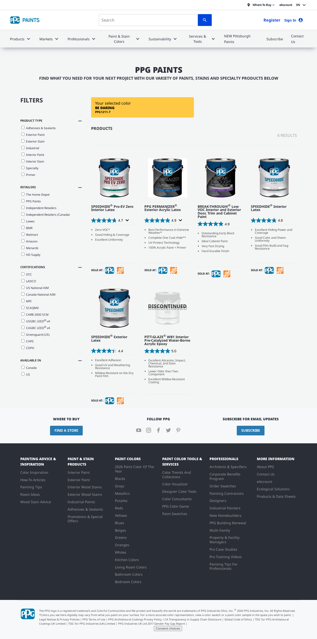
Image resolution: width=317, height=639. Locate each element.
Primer (28, 175)
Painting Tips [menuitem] (31, 487)
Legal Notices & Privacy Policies (59, 619)
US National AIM (35, 288)
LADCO (28, 281)
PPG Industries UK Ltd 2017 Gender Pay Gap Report (151, 623)
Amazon (29, 241)
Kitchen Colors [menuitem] (127, 559)
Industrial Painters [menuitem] (225, 508)
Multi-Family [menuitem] (220, 530)
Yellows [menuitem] (121, 515)
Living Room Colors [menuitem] (131, 567)
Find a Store (66, 430)
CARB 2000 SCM (35, 314)
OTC (26, 274)
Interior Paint (32, 155)
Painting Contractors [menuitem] (227, 493)
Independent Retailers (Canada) (45, 215)
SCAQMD (30, 308)
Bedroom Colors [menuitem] (128, 581)
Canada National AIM (38, 294)
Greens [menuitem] (121, 537)
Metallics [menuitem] (122, 493)
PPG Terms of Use (93, 619)
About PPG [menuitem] (265, 466)
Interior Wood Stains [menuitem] (85, 487)
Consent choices (168, 628)
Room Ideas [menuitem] (30, 494)
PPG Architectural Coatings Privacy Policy (135, 619)
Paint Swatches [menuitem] (174, 513)
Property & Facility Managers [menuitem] (224, 539)
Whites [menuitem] (120, 552)
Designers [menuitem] (218, 500)
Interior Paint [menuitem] (79, 472)
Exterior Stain (33, 141)
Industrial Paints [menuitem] (81, 501)
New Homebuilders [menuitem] (225, 515)
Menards (29, 248)
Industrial (30, 148)
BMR (26, 228)
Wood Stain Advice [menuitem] (35, 501)
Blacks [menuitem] (120, 478)
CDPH (27, 348)
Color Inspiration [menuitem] (34, 472)
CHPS (27, 341)
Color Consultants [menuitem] (177, 499)
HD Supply (30, 255)
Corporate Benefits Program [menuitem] (225, 476)
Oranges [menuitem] (122, 545)
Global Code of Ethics (238, 619)
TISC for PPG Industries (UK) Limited (91, 623)
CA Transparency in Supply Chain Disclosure (193, 619)
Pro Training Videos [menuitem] (226, 556)
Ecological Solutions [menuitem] (273, 489)
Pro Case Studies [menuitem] (223, 549)
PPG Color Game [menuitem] (175, 506)
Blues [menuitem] (119, 523)
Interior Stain (32, 161)
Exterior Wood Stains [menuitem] (85, 494)
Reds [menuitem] (119, 508)
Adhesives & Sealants (38, 128)
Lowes (28, 221)
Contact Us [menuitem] (266, 474)
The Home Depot (35, 194)
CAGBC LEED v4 (35, 327)
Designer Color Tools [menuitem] (179, 491)
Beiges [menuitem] (120, 530)
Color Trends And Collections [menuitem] (176, 474)
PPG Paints (31, 201)
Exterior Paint (33, 135)
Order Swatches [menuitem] (223, 486)
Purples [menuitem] (121, 500)
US (25, 374)
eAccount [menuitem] (264, 481)
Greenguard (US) (35, 334)
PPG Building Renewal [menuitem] (228, 523)
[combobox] (148, 20)
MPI (26, 301)
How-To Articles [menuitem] (33, 479)
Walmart (29, 235)
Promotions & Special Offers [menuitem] (85, 518)
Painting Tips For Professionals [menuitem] (224, 566)
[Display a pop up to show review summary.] (126, 220)
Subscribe (250, 430)
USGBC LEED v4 (35, 320)
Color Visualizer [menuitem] (175, 484)
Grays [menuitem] (119, 486)
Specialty (29, 168)
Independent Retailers (38, 208)
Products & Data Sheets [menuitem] (276, 496)
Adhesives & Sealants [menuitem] (85, 509)
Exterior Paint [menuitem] (79, 479)
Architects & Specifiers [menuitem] (228, 466)
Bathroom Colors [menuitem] (129, 574)
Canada (29, 368)
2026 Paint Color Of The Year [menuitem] (134, 468)
